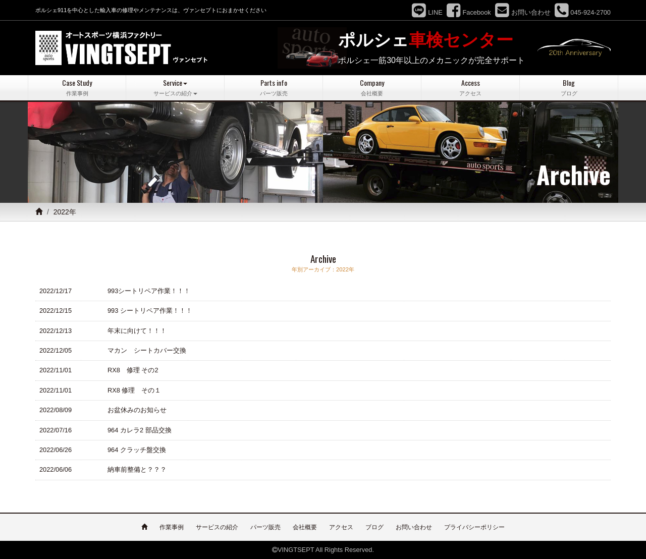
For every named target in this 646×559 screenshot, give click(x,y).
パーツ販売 (265, 527)
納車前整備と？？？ (137, 469)
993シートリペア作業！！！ (148, 291)
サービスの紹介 (217, 527)
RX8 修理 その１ (134, 390)
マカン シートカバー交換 (146, 350)
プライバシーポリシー (474, 527)
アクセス (341, 527)
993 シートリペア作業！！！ (149, 310)
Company (372, 87)
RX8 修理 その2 (132, 370)
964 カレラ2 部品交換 (139, 430)
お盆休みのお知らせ (137, 410)
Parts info (273, 87)
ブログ (374, 527)
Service (175, 87)
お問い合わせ (414, 527)
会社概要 (305, 527)
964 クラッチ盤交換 (136, 450)
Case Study (77, 87)
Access (470, 87)
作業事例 (171, 527)
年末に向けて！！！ (137, 330)
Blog (569, 87)
